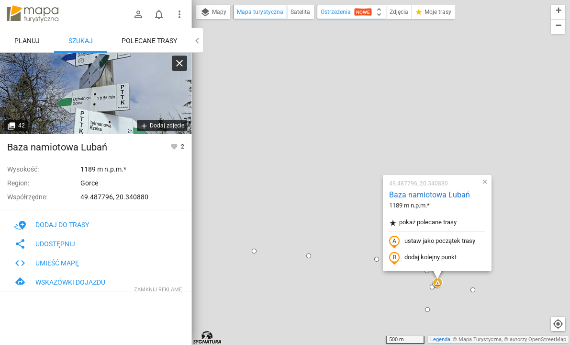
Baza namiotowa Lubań (372, 84)
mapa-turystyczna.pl (32, 14)
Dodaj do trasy (51, 224)
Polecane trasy (149, 41)
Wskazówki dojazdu (59, 282)
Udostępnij (44, 244)
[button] (251, 145)
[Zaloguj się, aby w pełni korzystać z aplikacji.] (175, 146)
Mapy (213, 12)
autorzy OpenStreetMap (538, 339)
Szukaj (80, 41)
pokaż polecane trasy (366, 112)
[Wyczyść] (179, 63)
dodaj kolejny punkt (366, 147)
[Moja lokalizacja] (558, 324)
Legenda (440, 339)
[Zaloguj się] (138, 14)
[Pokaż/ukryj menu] (179, 14)
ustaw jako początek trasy (375, 131)
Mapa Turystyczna (480, 339)
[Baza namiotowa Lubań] (95, 93)
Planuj (27, 41)
